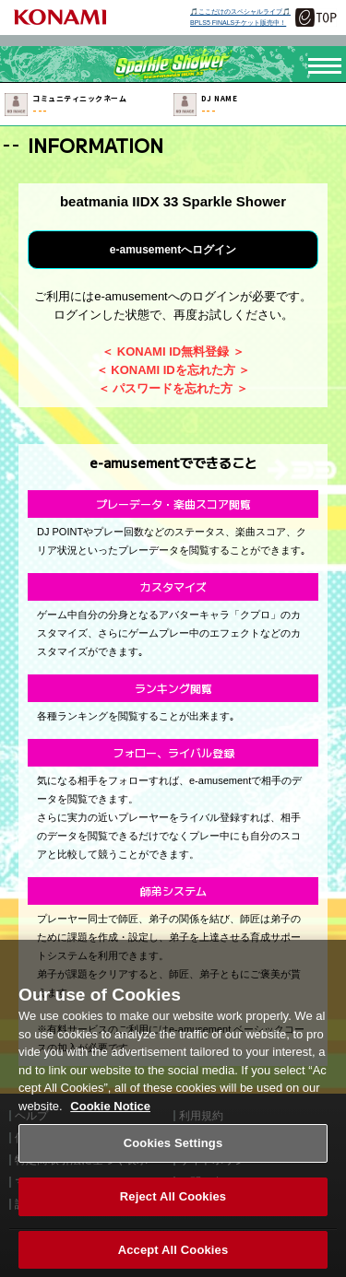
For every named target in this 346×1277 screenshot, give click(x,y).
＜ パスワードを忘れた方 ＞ (173, 388)
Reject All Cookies (173, 1211)
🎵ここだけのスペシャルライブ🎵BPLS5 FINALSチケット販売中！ (240, 17)
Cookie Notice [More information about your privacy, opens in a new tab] (110, 1120)
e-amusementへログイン (173, 249)
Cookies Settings (173, 1158)
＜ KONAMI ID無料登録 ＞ (173, 351)
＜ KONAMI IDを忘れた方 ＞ (173, 370)
